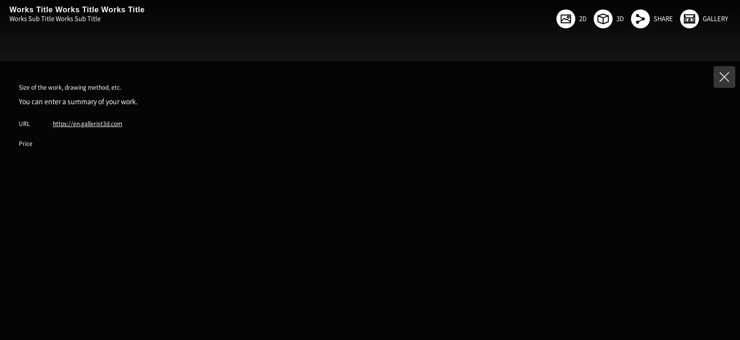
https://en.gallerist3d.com (87, 124)
